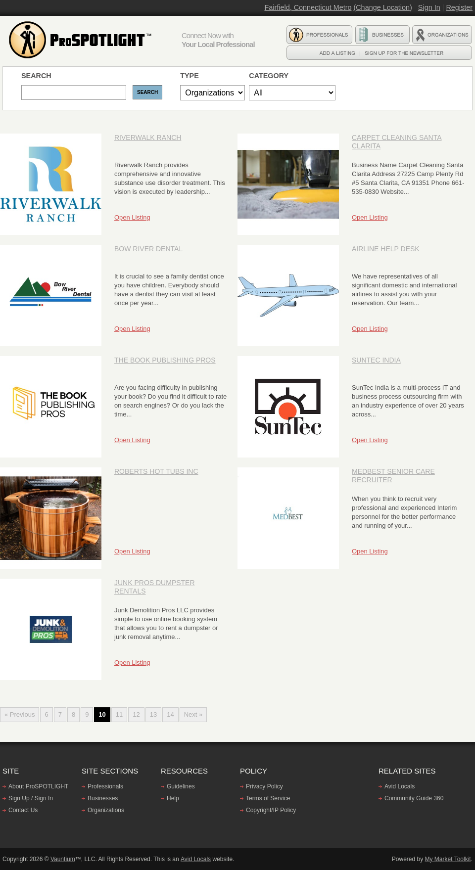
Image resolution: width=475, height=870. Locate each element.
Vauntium (62, 859)
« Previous (19, 714)
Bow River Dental (148, 249)
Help (173, 798)
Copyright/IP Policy (271, 810)
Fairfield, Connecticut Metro (307, 7)
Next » (193, 714)
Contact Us (23, 810)
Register (459, 7)
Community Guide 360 (413, 798)
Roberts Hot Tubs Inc (156, 471)
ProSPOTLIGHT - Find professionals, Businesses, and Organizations (81, 40)
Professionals (105, 786)
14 (170, 714)
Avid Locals (399, 786)
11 (119, 714)
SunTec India (376, 360)
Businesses (103, 798)
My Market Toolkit (448, 859)
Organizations (106, 810)
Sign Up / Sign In (30, 798)
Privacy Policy (264, 786)
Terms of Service (268, 798)
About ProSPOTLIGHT (38, 786)
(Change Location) (382, 7)
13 (153, 714)
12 (136, 714)
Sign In (429, 7)
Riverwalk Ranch (147, 137)
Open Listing (132, 217)
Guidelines (181, 786)
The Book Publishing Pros (165, 360)
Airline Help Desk (386, 249)
